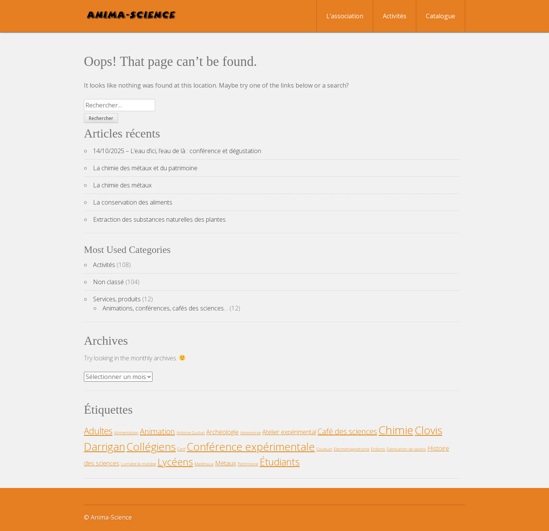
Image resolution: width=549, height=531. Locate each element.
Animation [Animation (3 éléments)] (157, 431)
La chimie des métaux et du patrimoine (145, 168)
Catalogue (440, 16)
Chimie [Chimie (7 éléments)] (396, 430)
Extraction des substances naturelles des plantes (159, 219)
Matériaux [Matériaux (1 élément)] (204, 464)
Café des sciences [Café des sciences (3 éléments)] (347, 431)
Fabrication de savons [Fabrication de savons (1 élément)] (406, 449)
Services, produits (117, 299)
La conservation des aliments (132, 202)
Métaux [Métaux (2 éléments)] (225, 463)
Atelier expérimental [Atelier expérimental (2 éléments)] (289, 432)
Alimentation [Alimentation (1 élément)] (126, 432)
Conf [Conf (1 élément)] (181, 449)
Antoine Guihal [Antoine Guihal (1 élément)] (191, 432)
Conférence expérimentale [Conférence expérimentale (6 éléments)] (251, 446)
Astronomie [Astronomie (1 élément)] (250, 432)
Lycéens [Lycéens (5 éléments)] (175, 462)
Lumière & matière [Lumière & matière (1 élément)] (138, 464)
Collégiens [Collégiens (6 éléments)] (151, 446)
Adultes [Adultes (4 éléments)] (98, 431)
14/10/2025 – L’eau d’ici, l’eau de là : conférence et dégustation (177, 151)
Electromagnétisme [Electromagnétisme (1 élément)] (351, 449)
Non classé (108, 282)
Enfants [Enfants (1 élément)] (378, 449)
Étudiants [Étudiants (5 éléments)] (280, 462)
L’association (344, 16)
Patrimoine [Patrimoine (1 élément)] (248, 464)
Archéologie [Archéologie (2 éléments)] (222, 432)
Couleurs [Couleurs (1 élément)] (324, 449)
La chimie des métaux (122, 185)
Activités (394, 16)
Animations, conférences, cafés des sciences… (165, 308)
